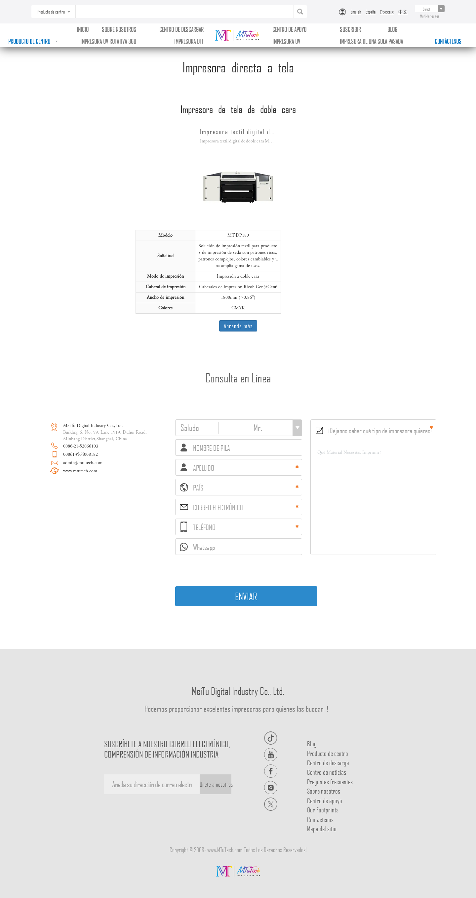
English (356, 12)
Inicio (83, 29)
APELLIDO (197, 467)
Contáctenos (448, 41)
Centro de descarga (328, 762)
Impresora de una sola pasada (371, 41)
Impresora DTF (189, 41)
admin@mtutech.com (82, 463)
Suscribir (350, 29)
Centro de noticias (326, 772)
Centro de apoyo (289, 29)
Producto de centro (33, 41)
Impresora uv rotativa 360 (108, 41)
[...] (426, 8)
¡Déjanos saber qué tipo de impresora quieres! (374, 430)
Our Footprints (322, 810)
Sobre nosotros (119, 29)
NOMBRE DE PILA (205, 448)
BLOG (392, 29)
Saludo (189, 428)
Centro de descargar (181, 29)
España (371, 12)
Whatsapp (197, 547)
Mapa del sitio (322, 829)
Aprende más (238, 326)
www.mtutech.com (80, 471)
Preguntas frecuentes (330, 782)
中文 (403, 12)
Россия (387, 12)
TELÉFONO (198, 527)
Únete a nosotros (215, 784)
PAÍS (191, 487)
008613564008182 (80, 454)
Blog (312, 744)
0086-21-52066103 (80, 446)
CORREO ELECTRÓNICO (211, 507)
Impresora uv (286, 41)
